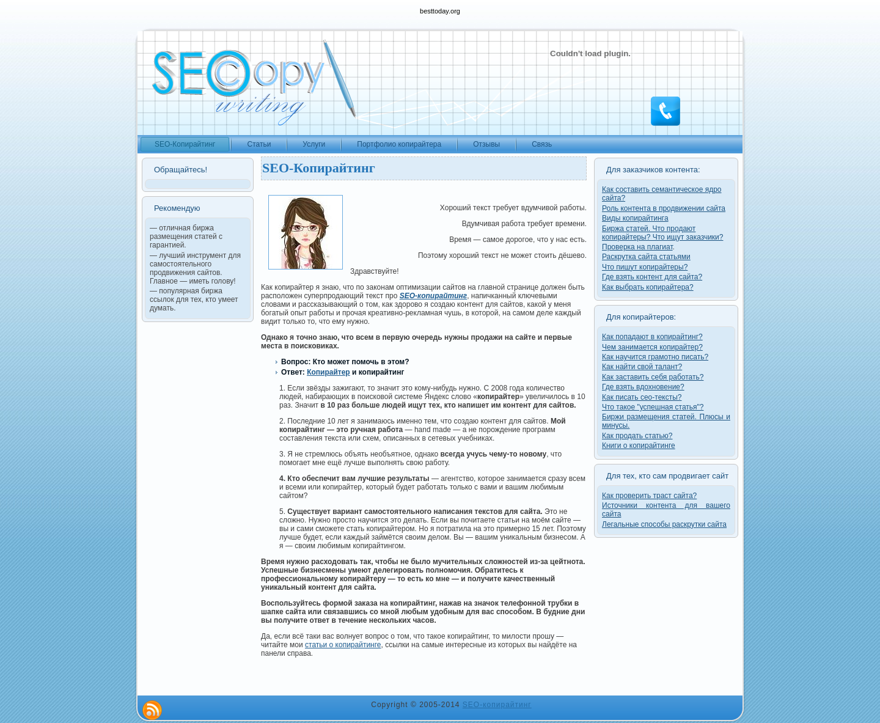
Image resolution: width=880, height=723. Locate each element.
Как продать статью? (637, 435)
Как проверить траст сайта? (649, 495)
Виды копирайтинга (635, 218)
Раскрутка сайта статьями (646, 256)
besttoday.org (440, 11)
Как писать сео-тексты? (642, 397)
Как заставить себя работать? (652, 377)
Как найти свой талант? (642, 366)
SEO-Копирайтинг (318, 167)
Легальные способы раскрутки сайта (664, 524)
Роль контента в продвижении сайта (663, 208)
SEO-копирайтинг (497, 704)
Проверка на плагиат (637, 247)
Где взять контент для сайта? (652, 277)
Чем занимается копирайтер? (652, 347)
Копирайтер (328, 372)
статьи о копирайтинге (343, 644)
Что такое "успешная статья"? (652, 407)
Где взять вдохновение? (643, 387)
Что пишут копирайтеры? (645, 267)
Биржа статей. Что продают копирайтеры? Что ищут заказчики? (662, 232)
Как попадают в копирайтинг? (652, 336)
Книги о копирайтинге (638, 445)
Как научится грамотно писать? (655, 357)
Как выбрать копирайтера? (648, 287)
